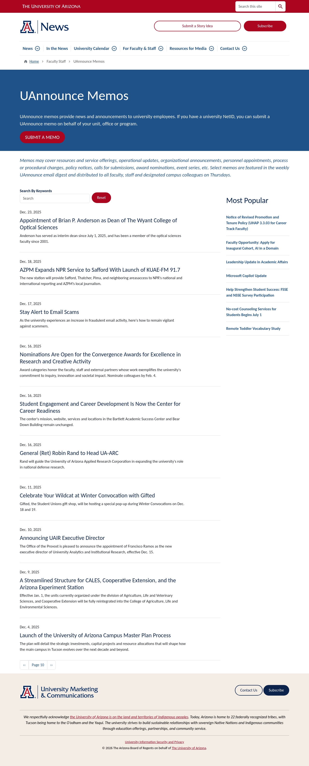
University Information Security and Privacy (154, 742)
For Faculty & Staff (139, 48)
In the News (57, 48)
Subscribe (265, 26)
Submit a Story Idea (197, 26)
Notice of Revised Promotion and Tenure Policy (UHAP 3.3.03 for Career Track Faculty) (256, 223)
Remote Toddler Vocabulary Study (253, 328)
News (28, 48)
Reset (101, 197)
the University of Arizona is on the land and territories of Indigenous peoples (129, 717)
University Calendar (91, 48)
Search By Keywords (36, 191)
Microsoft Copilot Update (246, 275)
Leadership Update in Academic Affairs (257, 262)
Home (34, 61)
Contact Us (230, 48)
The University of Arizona (189, 748)
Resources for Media (188, 48)
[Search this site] (255, 6)
